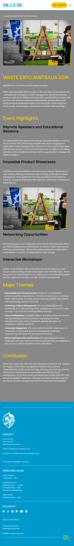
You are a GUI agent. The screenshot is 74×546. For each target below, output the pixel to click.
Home (6, 16)
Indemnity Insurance (11, 528)
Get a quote (59, 5)
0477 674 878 (8, 442)
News (11, 16)
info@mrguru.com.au (12, 444)
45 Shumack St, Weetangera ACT (25, 453)
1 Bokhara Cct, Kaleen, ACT (19, 449)
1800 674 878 (8, 439)
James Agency (17, 533)
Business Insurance (11, 526)
